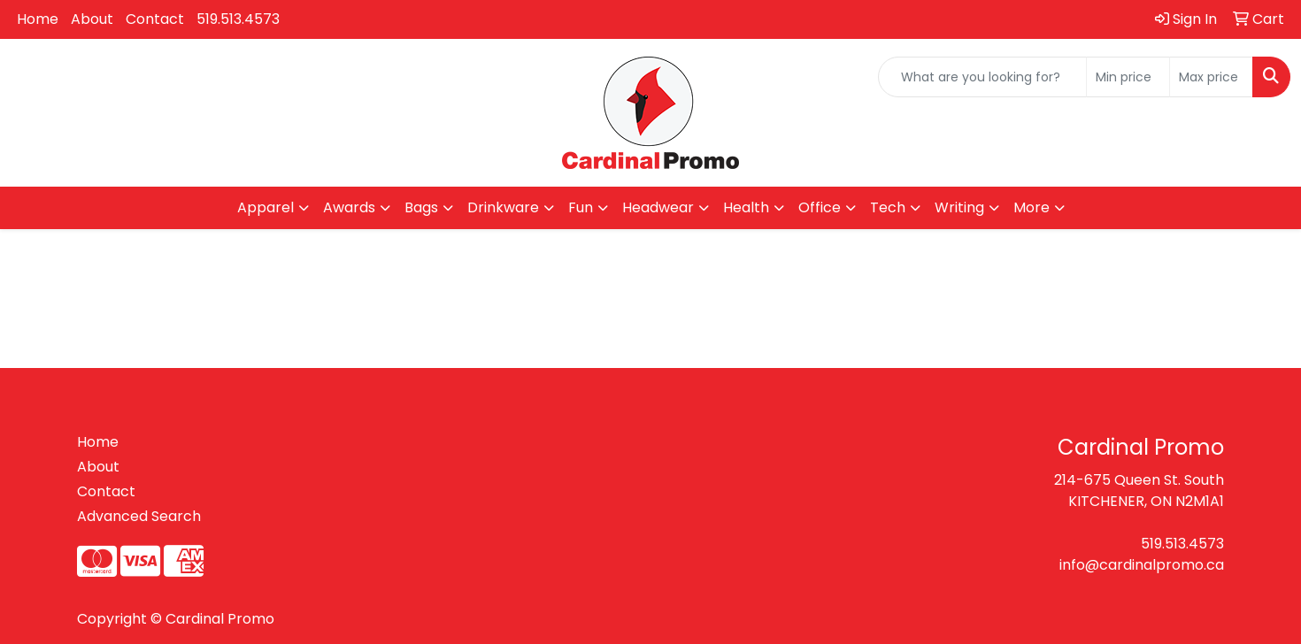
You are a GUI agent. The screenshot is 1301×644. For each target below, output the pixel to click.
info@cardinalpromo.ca (1141, 565)
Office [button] (819, 207)
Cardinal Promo (220, 619)
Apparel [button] (265, 207)
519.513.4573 (238, 19)
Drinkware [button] (503, 207)
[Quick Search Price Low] (1128, 77)
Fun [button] (580, 207)
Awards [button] (349, 207)
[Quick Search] (982, 77)
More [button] (1031, 207)
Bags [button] (421, 207)
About (92, 19)
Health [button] (746, 207)
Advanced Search (139, 516)
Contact (155, 19)
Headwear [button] (658, 207)
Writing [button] (959, 207)
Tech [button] (887, 207)
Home (37, 19)
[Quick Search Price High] (1211, 77)
